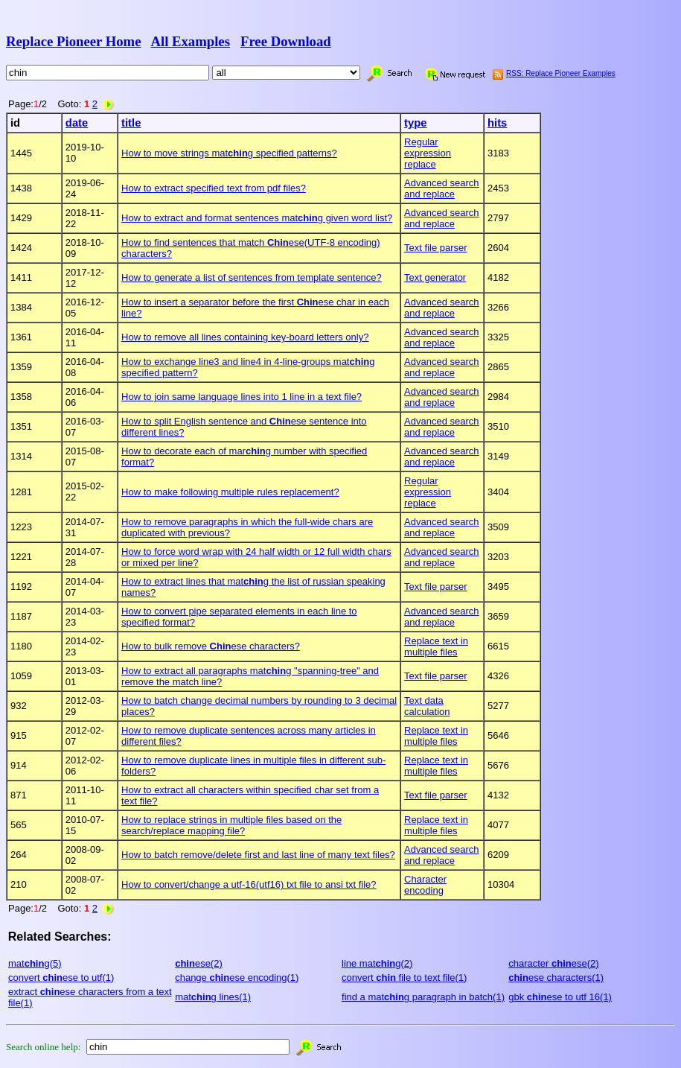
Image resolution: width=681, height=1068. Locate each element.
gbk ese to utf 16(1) (560, 996)
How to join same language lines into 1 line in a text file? (241, 396)
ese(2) (199, 963)
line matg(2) (377, 963)
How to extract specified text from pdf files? (213, 188)
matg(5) (35, 963)
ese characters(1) (556, 977)
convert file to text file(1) (404, 977)
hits (497, 123)
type (415, 123)
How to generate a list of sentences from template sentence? (251, 277)
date (76, 123)
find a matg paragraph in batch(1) (423, 996)
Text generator (435, 277)
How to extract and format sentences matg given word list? (256, 217)
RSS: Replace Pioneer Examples (561, 73)
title (131, 123)
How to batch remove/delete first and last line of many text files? (258, 854)
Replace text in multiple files (436, 646)
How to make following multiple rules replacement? (230, 492)
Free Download (285, 41)
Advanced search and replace (441, 188)
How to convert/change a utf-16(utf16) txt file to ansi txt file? (249, 884)
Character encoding (425, 885)
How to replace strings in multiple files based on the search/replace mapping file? (231, 825)
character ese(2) (553, 963)
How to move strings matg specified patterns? (229, 153)
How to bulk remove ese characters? (210, 646)
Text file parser (435, 247)
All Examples (190, 41)
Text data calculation (427, 706)
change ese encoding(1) (236, 977)
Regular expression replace (427, 153)
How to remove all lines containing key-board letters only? (244, 337)
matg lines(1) (213, 996)
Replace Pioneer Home (73, 41)
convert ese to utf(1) (61, 977)
